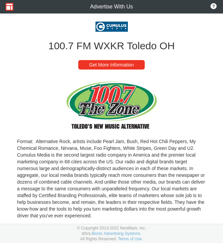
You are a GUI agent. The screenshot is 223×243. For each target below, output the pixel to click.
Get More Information (111, 65)
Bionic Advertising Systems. (116, 233)
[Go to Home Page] (9, 7)
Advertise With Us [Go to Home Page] (111, 6)
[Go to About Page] (214, 7)
